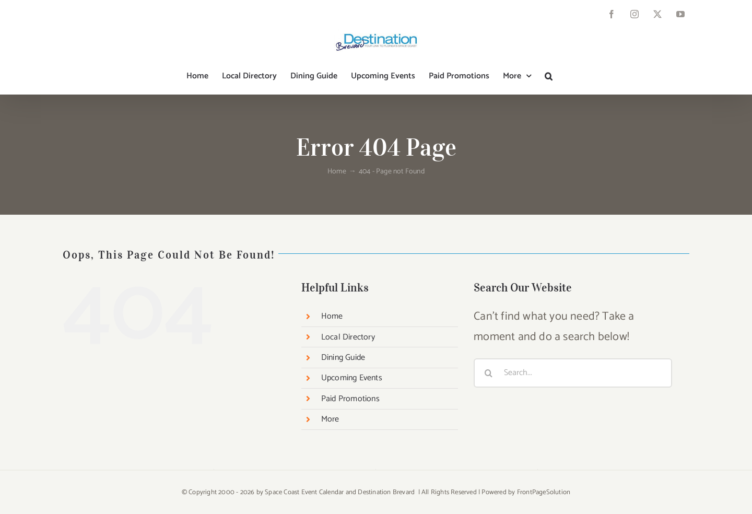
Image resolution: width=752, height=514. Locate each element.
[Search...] (573, 373)
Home (332, 316)
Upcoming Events (351, 378)
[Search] (488, 373)
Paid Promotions (350, 399)
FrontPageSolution (543, 492)
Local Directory (348, 337)
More (330, 419)
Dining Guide (343, 358)
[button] (549, 76)
